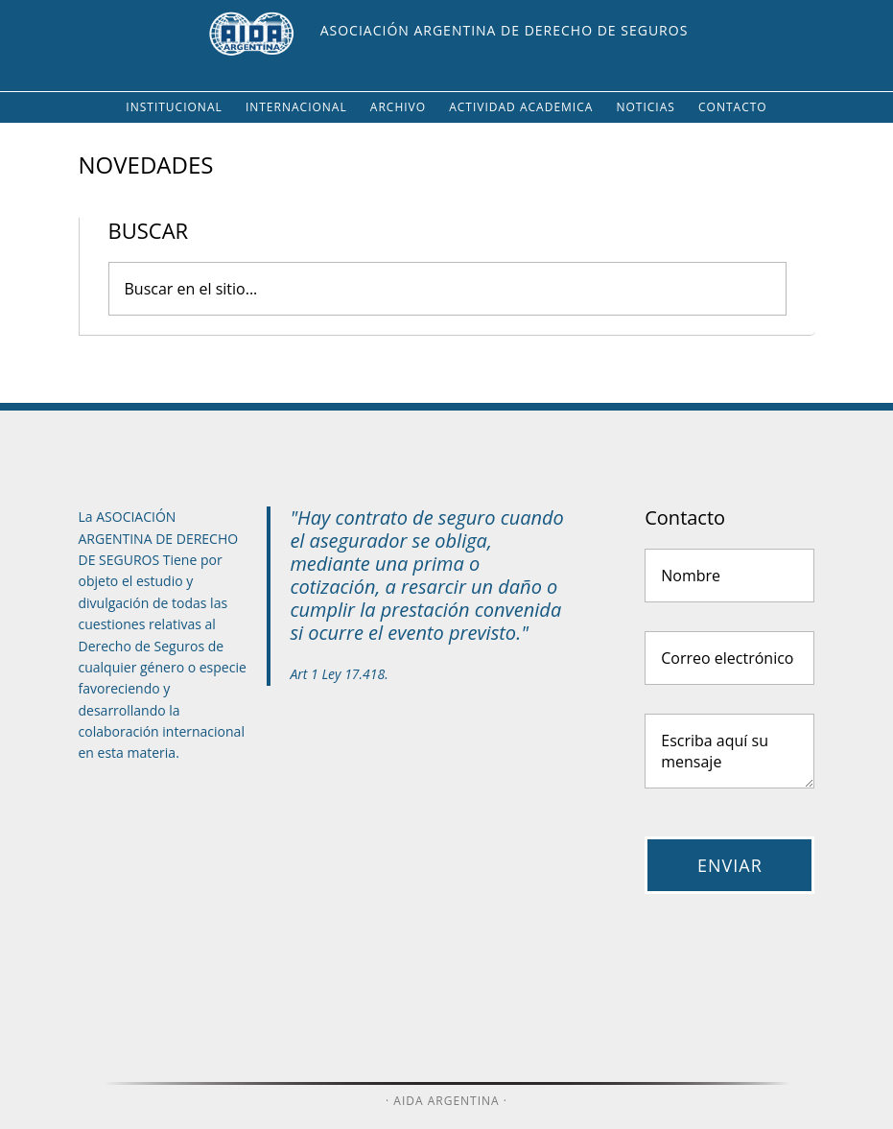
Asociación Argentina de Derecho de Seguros (504, 30)
